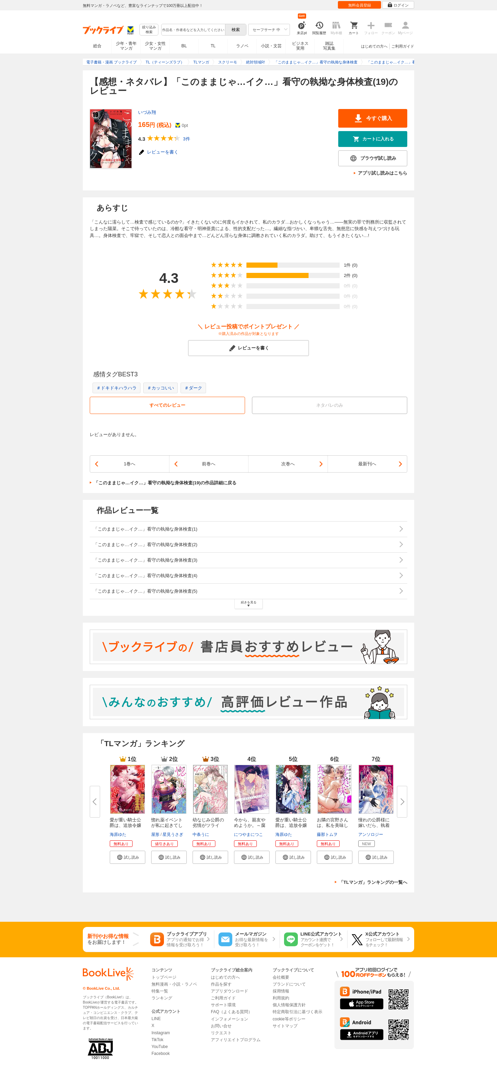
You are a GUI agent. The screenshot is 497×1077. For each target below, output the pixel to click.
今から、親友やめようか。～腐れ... (249, 825)
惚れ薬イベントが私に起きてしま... (167, 825)
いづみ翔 (147, 112)
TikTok (157, 1039)
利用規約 (281, 998)
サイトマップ (285, 1026)
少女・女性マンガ (155, 46)
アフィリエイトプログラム (236, 1039)
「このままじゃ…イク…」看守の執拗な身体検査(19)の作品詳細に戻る (165, 482)
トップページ (164, 977)
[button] (127, 857)
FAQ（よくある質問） (231, 1011)
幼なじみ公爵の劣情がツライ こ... (208, 825)
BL (184, 45)
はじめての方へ (374, 46)
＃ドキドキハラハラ (116, 388)
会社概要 (281, 977)
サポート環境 (223, 1004)
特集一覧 (160, 991)
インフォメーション (229, 1019)
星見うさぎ (173, 834)
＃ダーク (193, 388)
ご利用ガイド (402, 46)
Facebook (161, 1053)
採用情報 (281, 991)
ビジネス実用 (300, 46)
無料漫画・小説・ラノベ (174, 984)
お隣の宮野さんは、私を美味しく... (332, 825)
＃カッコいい (160, 388)
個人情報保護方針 (289, 1004)
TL (213, 45)
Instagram (161, 1032)
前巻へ (208, 463)
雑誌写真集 (329, 46)
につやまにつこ (248, 834)
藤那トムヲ (327, 834)
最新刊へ (367, 463)
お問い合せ (221, 1026)
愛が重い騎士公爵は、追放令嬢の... (125, 825)
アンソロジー (370, 834)
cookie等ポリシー (289, 1019)
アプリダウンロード (229, 991)
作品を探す (221, 984)
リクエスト (221, 1032)
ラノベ (242, 45)
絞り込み (149, 29)
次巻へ (288, 463)
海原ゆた (118, 834)
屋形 (155, 834)
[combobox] (193, 29)
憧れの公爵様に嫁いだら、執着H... (374, 825)
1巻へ (129, 463)
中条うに (201, 834)
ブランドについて (289, 984)
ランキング (162, 998)
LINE (156, 1018)
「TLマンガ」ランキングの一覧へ (373, 882)
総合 (97, 45)
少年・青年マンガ (126, 46)
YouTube (160, 1046)
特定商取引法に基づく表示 (297, 1011)
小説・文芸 (271, 45)
